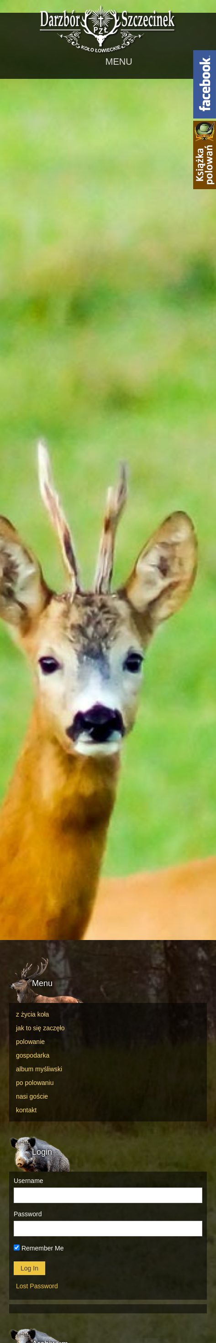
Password (28, 1214)
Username (28, 1180)
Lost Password (37, 1286)
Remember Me (38, 1248)
